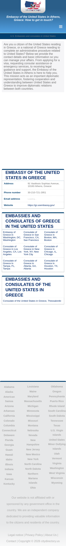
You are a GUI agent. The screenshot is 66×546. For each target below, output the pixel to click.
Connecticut (9, 430)
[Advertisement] (33, 130)
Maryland (33, 396)
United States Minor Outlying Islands (57, 444)
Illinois (9, 464)
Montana (33, 425)
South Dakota (57, 415)
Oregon (56, 391)
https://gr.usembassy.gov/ (41, 205)
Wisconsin (57, 478)
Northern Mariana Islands (33, 478)
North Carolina (33, 464)
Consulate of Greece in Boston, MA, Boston (51, 236)
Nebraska (33, 430)
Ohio (33, 487)
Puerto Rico (57, 401)
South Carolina (57, 410)
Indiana (9, 469)
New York (33, 459)
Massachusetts (33, 401)
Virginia (56, 463)
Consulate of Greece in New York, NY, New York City (31, 250)
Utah (57, 453)
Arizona (9, 406)
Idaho (9, 459)
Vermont (57, 458)
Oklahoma (57, 386)
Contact (11, 541)
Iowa (9, 474)
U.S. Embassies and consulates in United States (33, 36)
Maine (33, 391)
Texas (57, 425)
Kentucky (9, 483)
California (9, 415)
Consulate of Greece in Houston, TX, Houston (51, 264)
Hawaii (9, 454)
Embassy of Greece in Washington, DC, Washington (12, 236)
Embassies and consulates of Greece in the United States (32, 221)
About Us (51, 534)
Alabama (9, 386)
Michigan (33, 406)
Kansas (9, 479)
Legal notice (15, 534)
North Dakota (33, 468)
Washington (57, 468)
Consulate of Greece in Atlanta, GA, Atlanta (30, 264)
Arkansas (9, 410)
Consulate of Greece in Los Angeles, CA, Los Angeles (12, 250)
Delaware (9, 435)
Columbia (9, 425)
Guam (9, 449)
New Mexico (33, 454)
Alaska (9, 391)
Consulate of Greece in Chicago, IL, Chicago (51, 250)
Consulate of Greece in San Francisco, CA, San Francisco (31, 236)
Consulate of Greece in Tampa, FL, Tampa (9, 264)
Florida (9, 440)
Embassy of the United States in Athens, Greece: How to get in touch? (33, 18)
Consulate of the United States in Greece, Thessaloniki (32, 301)
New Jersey (33, 449)
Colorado (9, 420)
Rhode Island (57, 406)
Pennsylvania (57, 396)
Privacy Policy (34, 534)
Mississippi (33, 415)
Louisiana (33, 386)
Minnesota (33, 410)
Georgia (9, 444)
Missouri (33, 420)
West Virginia (57, 473)
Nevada (33, 435)
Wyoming (56, 482)
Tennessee (57, 420)
